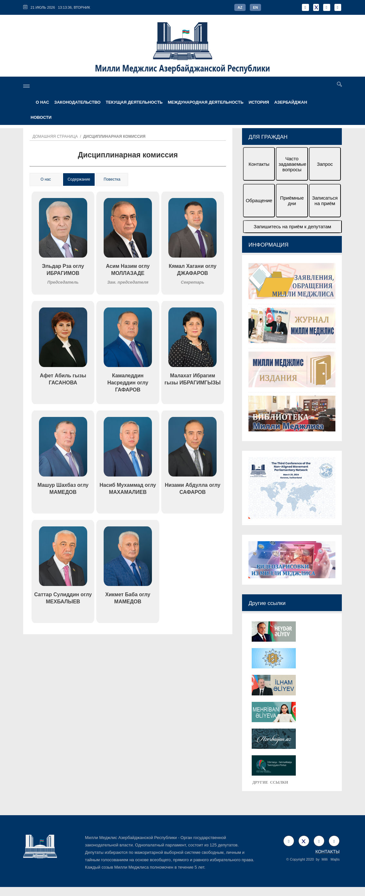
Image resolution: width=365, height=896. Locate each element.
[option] (291, 348)
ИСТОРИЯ (258, 102)
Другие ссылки (266, 603)
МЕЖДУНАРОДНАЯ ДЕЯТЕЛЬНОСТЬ (205, 102)
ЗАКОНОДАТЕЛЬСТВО (77, 102)
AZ (240, 7)
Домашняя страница (55, 136)
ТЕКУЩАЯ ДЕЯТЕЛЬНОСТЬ (134, 102)
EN (255, 7)
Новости (41, 117)
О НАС (42, 102)
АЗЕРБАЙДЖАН (290, 102)
